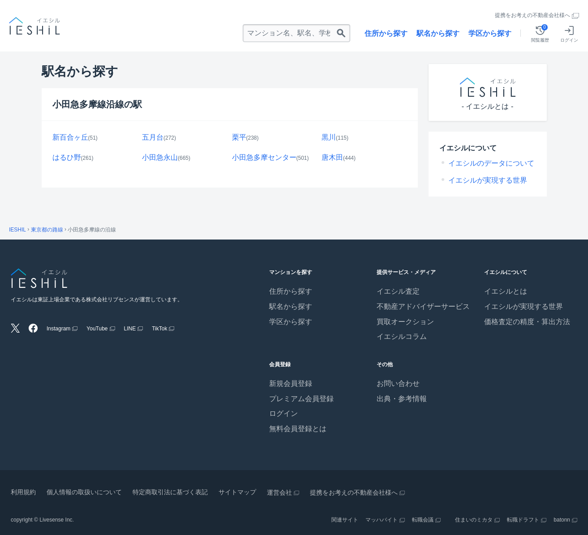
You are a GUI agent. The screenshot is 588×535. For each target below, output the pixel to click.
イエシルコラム (402, 336)
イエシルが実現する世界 (487, 180)
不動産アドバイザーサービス (423, 306)
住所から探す (386, 33)
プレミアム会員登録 (301, 398)
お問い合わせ (398, 383)
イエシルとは (505, 291)
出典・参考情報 (402, 398)
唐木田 (332, 157)
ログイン (283, 413)
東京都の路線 (47, 230)
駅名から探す (437, 33)
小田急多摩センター (264, 157)
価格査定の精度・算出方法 (527, 321)
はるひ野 (66, 157)
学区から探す (489, 33)
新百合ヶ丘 (70, 137)
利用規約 (23, 492)
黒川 (329, 137)
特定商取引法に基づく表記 (170, 492)
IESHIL (17, 230)
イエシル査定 (398, 291)
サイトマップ (237, 492)
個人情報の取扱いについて (84, 492)
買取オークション (405, 321)
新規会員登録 (290, 383)
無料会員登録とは (297, 428)
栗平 (239, 137)
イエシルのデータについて (491, 163)
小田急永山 (160, 157)
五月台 (152, 137)
